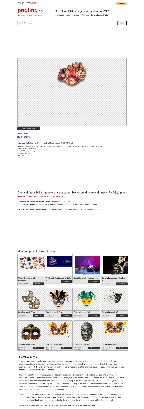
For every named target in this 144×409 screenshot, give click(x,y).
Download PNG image (28, 128)
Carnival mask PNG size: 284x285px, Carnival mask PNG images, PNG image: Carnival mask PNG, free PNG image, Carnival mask (64, 146)
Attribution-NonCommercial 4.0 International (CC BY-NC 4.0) (49, 143)
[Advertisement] (72, 42)
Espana (33, 3)
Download (38, 284)
